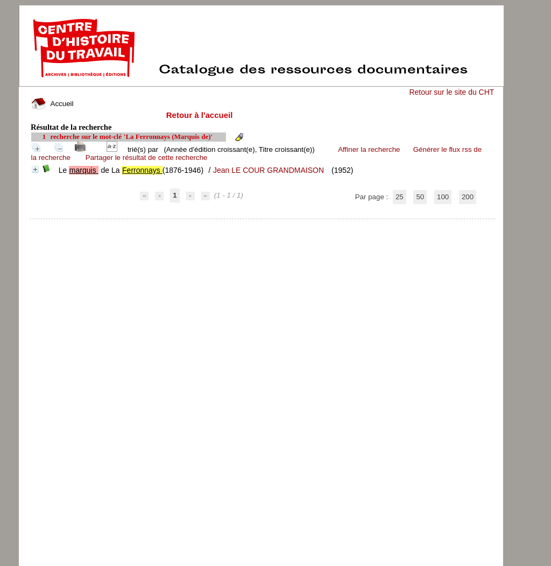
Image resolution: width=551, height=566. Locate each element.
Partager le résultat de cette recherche (147, 157)
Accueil (52, 104)
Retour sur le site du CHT (451, 92)
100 (443, 197)
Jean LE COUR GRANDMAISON (268, 170)
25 (399, 197)
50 (420, 197)
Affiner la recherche (369, 149)
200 (468, 197)
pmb (263, 226)
